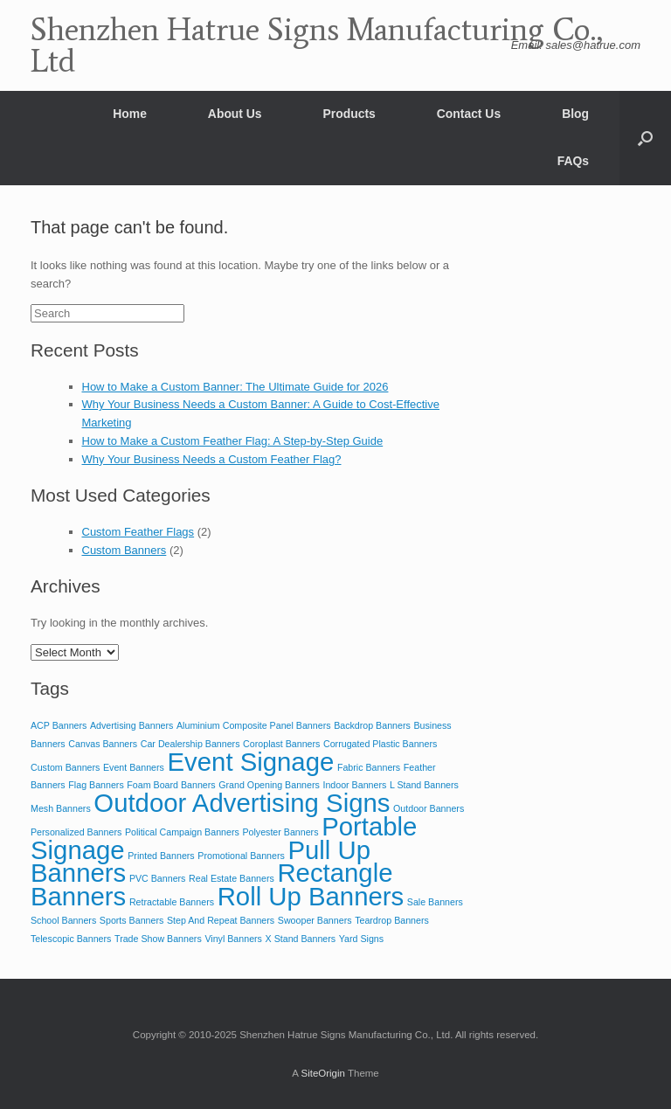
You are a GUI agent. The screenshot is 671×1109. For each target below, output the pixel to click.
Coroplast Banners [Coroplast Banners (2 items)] (281, 743)
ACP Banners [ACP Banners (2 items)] (58, 725)
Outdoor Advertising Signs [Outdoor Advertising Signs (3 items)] (241, 802)
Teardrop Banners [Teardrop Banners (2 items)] (392, 920)
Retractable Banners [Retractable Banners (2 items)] (171, 902)
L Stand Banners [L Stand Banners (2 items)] (424, 785)
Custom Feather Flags (138, 531)
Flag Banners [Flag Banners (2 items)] (95, 785)
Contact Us (469, 114)
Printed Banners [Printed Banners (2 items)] (161, 855)
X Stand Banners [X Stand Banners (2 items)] (301, 938)
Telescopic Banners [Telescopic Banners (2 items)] (71, 938)
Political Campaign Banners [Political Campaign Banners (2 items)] (182, 832)
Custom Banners (124, 550)
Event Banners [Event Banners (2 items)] (133, 767)
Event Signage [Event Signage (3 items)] (251, 761)
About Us (235, 114)
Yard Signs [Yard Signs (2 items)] (361, 938)
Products (349, 114)
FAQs (573, 161)
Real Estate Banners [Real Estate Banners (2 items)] (231, 878)
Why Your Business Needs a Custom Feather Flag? (212, 459)
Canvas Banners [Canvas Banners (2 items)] (102, 743)
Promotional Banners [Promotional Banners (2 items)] (241, 855)
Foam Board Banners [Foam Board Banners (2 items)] (171, 785)
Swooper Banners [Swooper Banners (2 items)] (315, 920)
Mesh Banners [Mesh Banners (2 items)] (61, 808)
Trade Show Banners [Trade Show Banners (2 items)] (158, 938)
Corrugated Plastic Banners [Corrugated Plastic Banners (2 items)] (380, 743)
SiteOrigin (323, 1073)
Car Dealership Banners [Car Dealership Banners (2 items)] (190, 743)
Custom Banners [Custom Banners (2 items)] (65, 767)
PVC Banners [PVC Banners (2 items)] (157, 878)
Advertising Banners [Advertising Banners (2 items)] (131, 725)
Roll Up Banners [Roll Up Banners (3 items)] (311, 896)
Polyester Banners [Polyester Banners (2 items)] (280, 832)
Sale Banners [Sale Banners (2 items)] (435, 902)
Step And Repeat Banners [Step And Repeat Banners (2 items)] (220, 920)
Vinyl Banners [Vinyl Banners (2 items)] (233, 938)
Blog (575, 114)
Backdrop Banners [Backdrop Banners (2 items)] (372, 725)
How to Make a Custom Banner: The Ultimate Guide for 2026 (235, 386)
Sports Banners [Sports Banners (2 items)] (131, 920)
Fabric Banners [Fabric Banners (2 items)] (368, 767)
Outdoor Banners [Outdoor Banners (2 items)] (428, 808)
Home (130, 114)
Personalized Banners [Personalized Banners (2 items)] (76, 832)
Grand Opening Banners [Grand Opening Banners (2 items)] (269, 785)
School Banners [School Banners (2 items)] (63, 920)
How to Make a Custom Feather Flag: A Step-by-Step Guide (233, 440)
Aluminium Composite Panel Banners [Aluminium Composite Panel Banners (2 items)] (253, 725)
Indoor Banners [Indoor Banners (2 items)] (354, 785)
